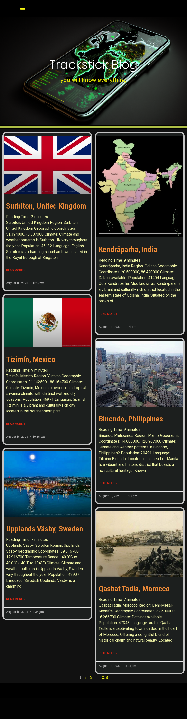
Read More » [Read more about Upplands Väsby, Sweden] (15, 599)
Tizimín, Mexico (30, 359)
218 (105, 677)
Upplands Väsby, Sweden (44, 528)
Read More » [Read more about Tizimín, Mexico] (15, 424)
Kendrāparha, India (128, 249)
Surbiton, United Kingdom (46, 205)
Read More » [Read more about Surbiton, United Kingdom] (15, 270)
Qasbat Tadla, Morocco (134, 588)
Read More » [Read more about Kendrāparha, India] (108, 314)
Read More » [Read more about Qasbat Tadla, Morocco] (108, 653)
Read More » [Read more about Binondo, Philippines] (108, 483)
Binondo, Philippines (131, 418)
